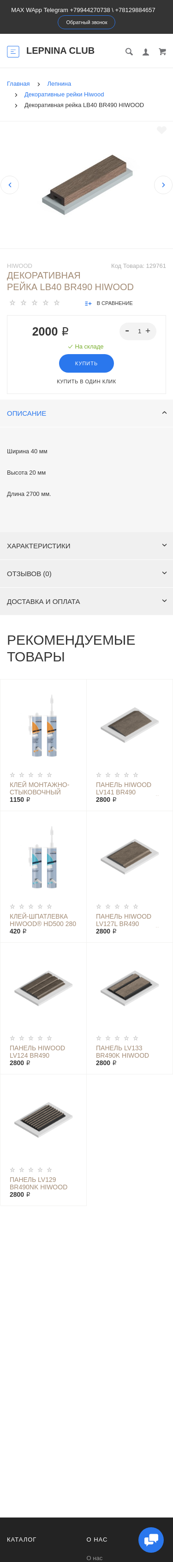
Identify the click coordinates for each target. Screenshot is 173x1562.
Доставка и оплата (87, 601)
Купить (86, 363)
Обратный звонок (86, 22)
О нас (95, 1558)
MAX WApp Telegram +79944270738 (60, 9)
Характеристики (87, 546)
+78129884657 (135, 9)
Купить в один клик (86, 381)
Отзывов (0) (87, 574)
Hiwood (19, 265)
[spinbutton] (138, 331)
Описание (87, 413)
